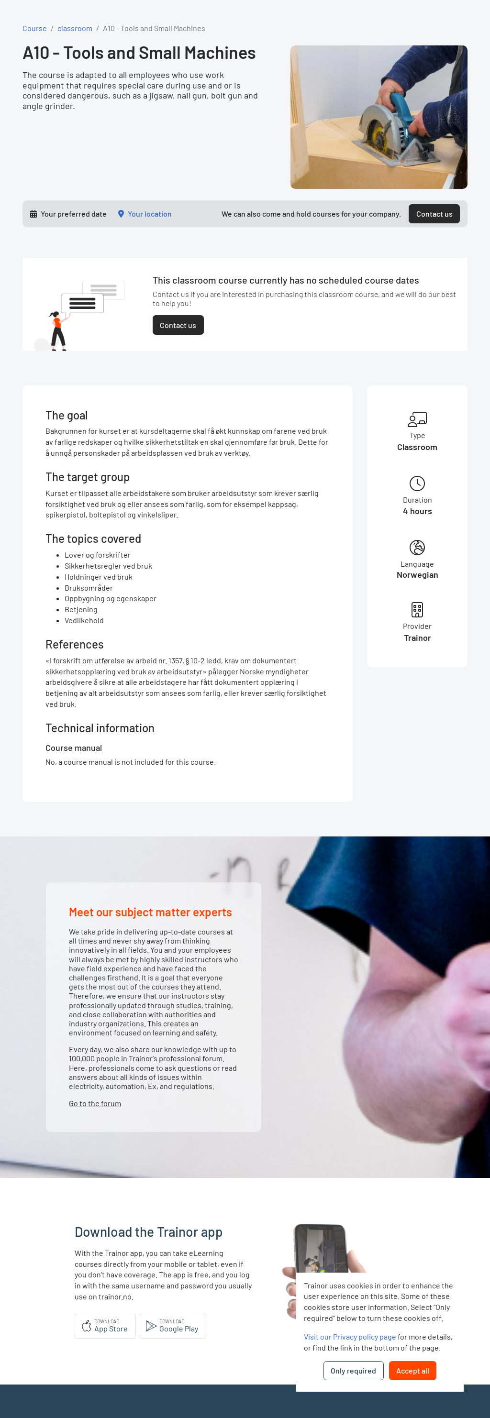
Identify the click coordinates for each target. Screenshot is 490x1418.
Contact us (434, 213)
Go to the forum (95, 1103)
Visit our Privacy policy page (350, 1336)
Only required (353, 1370)
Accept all (412, 1370)
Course (34, 28)
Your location (150, 213)
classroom (74, 28)
